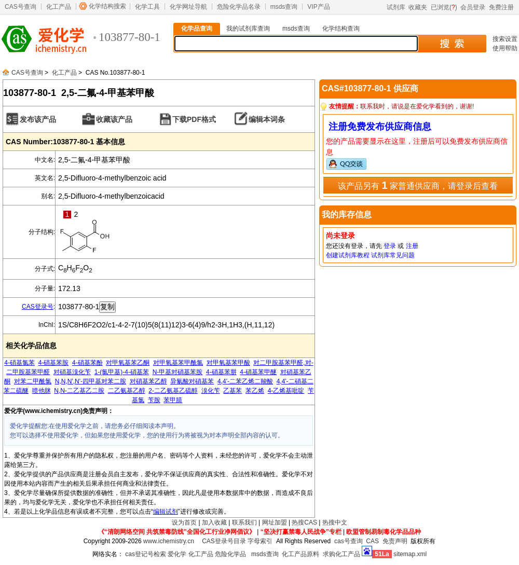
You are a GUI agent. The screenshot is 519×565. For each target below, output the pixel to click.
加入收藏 (214, 522)
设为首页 (184, 522)
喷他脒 (41, 390)
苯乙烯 (254, 390)
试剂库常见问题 (393, 255)
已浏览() (444, 7)
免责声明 (395, 541)
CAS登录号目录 (224, 541)
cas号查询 (348, 541)
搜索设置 (505, 39)
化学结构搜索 (107, 6)
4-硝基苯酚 (87, 362)
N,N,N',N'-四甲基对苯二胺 (90, 381)
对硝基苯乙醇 (148, 381)
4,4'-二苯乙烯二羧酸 (245, 381)
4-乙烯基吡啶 (286, 390)
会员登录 (472, 7)
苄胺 (154, 400)
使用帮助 (505, 48)
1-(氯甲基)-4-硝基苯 (121, 372)
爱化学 (177, 554)
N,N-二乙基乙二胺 (79, 390)
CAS (372, 541)
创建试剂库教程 (348, 255)
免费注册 (501, 7)
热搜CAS (304, 522)
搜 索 (451, 43)
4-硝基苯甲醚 (258, 372)
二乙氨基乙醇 (126, 390)
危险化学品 (230, 554)
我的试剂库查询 (248, 28)
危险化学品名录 (239, 6)
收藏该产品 (114, 119)
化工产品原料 (300, 554)
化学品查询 (196, 28)
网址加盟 (274, 522)
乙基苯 (232, 390)
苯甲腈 (172, 400)
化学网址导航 (188, 6)
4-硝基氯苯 (19, 362)
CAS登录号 (37, 306)
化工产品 (58, 6)
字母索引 (260, 541)
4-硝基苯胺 (53, 362)
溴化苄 (210, 390)
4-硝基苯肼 (221, 372)
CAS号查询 (20, 6)
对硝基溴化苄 (72, 372)
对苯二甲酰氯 (32, 381)
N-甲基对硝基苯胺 (178, 372)
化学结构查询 (341, 28)
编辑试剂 (165, 511)
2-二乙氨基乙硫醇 (173, 390)
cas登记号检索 (145, 554)
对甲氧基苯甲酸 (228, 362)
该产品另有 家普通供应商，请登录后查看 (418, 185)
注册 (412, 246)
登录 (390, 246)
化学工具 (147, 6)
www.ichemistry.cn (168, 541)
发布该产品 (38, 119)
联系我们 (244, 522)
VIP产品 (318, 6)
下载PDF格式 (194, 119)
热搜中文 (334, 522)
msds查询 (284, 6)
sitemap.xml (410, 554)
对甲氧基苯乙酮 (127, 362)
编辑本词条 (267, 119)
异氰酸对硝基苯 (192, 381)
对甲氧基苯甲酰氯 (178, 362)
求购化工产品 (341, 554)
